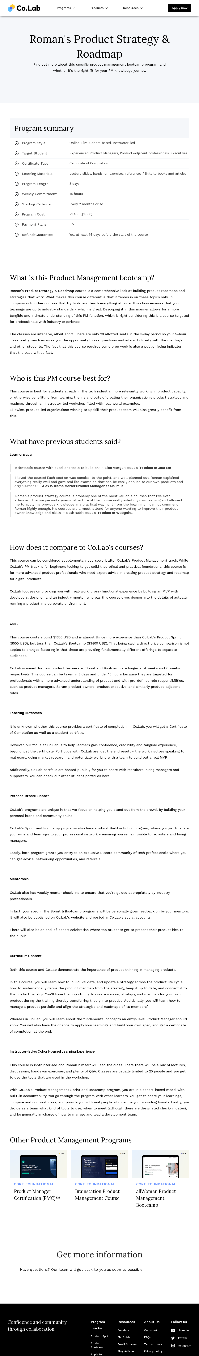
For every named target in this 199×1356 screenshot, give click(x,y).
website (77, 917)
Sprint (176, 637)
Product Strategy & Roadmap (49, 291)
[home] (24, 8)
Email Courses (127, 1344)
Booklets (123, 1330)
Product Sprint (101, 1336)
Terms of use (153, 1344)
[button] (65, 8)
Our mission (152, 1330)
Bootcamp (77, 643)
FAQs (147, 1337)
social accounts (138, 917)
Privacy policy (153, 1351)
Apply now (180, 8)
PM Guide (123, 1337)
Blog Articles (125, 1351)
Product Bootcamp (97, 1345)
